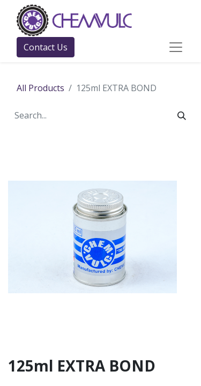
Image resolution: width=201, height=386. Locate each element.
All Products (40, 88)
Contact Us (46, 47)
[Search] (181, 115)
